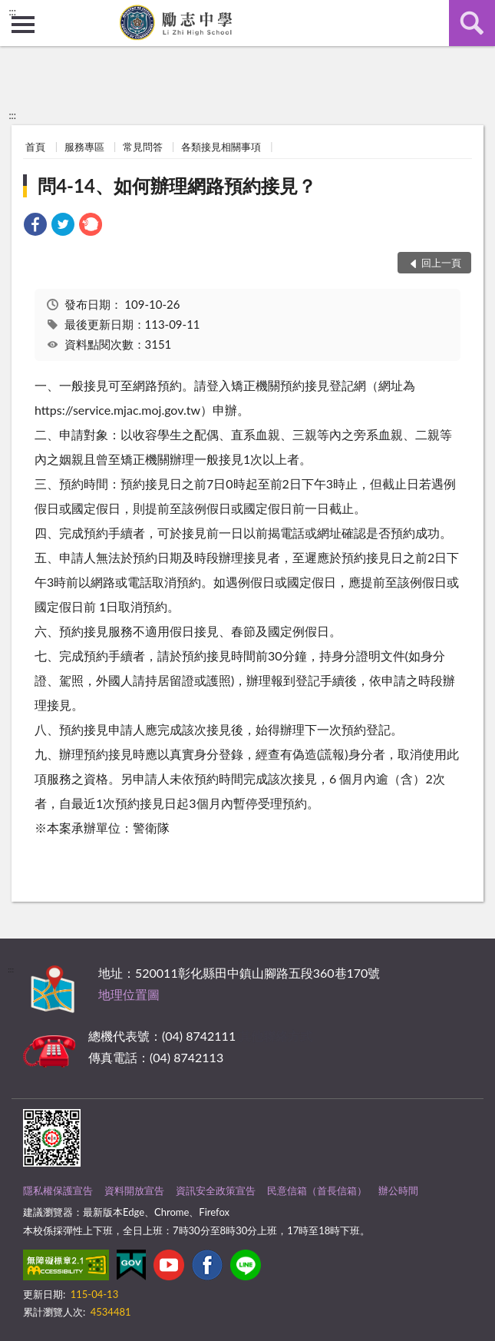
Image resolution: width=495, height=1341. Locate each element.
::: (12, 11)
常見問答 (143, 147)
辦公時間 (398, 1190)
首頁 (35, 147)
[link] (35, 226)
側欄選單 (23, 24)
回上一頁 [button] (441, 263)
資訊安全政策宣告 (216, 1190)
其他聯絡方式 (275, 1035)
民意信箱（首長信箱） (317, 1190)
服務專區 (84, 147)
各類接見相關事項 (221, 147)
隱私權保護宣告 (58, 1190)
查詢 (472, 23)
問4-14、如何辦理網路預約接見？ (177, 185)
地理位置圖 (129, 994)
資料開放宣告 (134, 1190)
